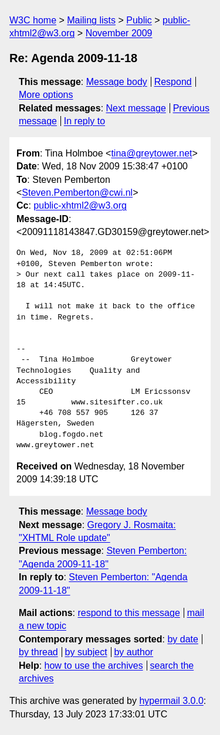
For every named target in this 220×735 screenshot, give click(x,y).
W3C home (32, 20)
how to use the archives (94, 666)
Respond (173, 82)
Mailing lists (91, 20)
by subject (86, 652)
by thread (38, 652)
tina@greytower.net (151, 153)
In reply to (84, 121)
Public (139, 20)
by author (133, 652)
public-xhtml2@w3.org (80, 205)
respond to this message (128, 613)
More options (46, 95)
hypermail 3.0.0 (171, 701)
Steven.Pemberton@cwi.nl (77, 193)
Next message (136, 108)
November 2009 (119, 33)
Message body (116, 82)
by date (182, 639)
